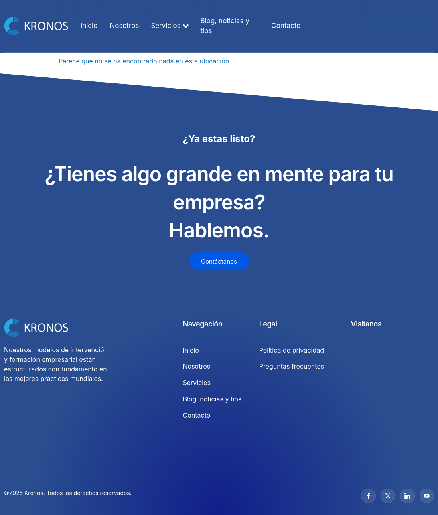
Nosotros (124, 26)
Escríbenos (402, 26)
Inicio (89, 26)
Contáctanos (219, 261)
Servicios (169, 26)
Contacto (285, 26)
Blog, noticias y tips (225, 26)
